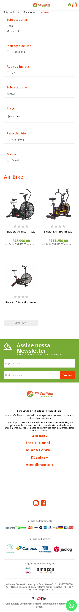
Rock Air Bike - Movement (21, 302)
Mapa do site (46, 589)
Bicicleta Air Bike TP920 (21, 231)
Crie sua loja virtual (16, 603)
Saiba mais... (40, 435)
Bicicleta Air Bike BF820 (58, 231)
